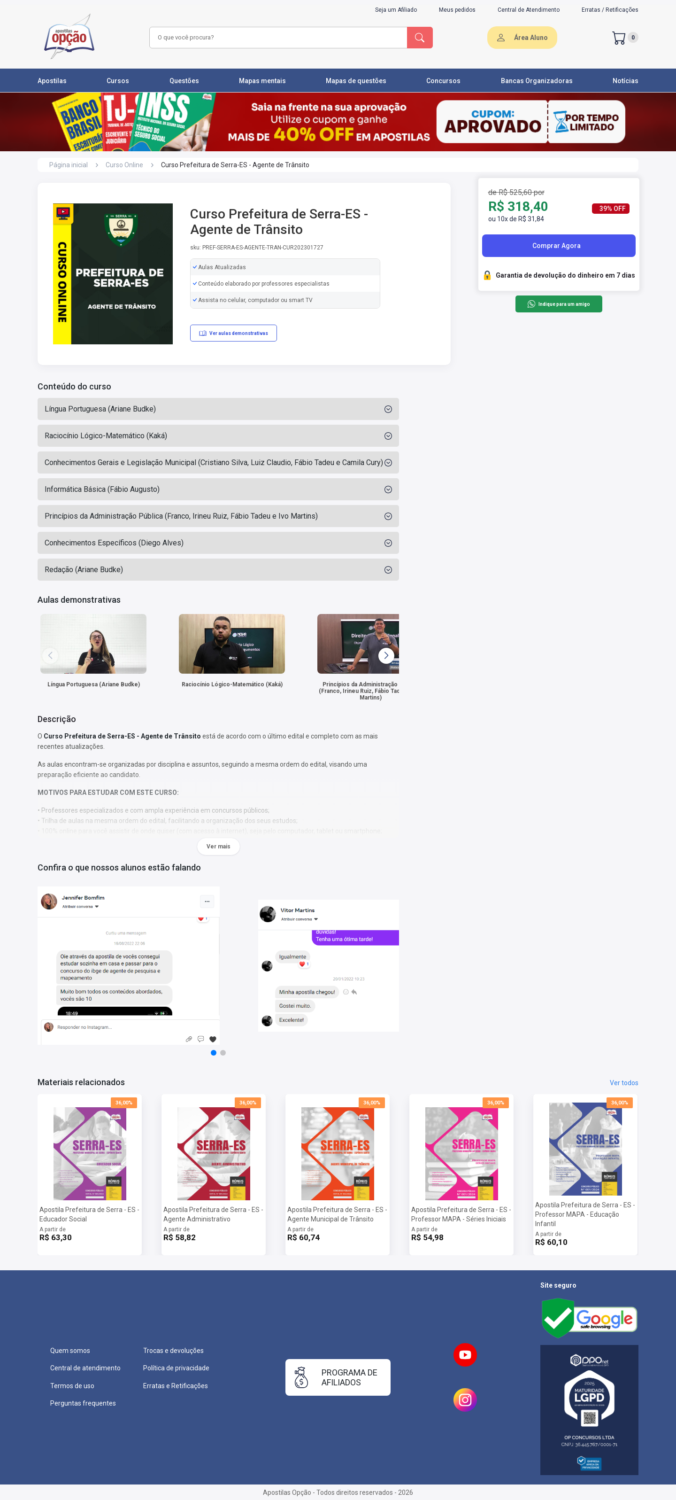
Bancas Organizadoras (537, 81)
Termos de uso (72, 1386)
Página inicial (68, 165)
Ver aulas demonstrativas (233, 333)
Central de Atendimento (529, 10)
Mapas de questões (356, 81)
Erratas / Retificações (610, 10)
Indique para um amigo (558, 304)
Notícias (625, 81)
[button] (386, 656)
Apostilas (52, 81)
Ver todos (624, 1083)
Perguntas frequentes (83, 1403)
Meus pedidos (457, 10)
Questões (184, 81)
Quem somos (70, 1350)
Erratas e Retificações (175, 1386)
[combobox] (277, 37)
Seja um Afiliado (396, 10)
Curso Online (124, 165)
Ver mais (218, 846)
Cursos (118, 81)
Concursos (443, 81)
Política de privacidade (176, 1368)
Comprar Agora (556, 245)
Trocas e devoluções (173, 1350)
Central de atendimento (85, 1368)
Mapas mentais (262, 81)
